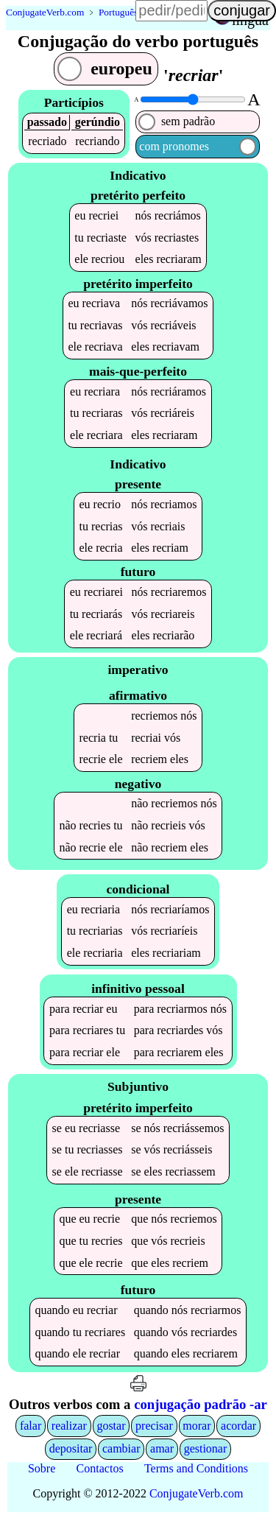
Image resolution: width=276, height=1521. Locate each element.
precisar (154, 1428)
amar (162, 1452)
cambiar (121, 1452)
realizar (69, 1428)
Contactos (100, 1471)
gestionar (205, 1452)
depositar (71, 1452)
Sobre (41, 1471)
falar (30, 1428)
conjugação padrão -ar (200, 1408)
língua (250, 20)
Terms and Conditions (196, 1471)
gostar (110, 1428)
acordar (238, 1428)
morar (196, 1428)
